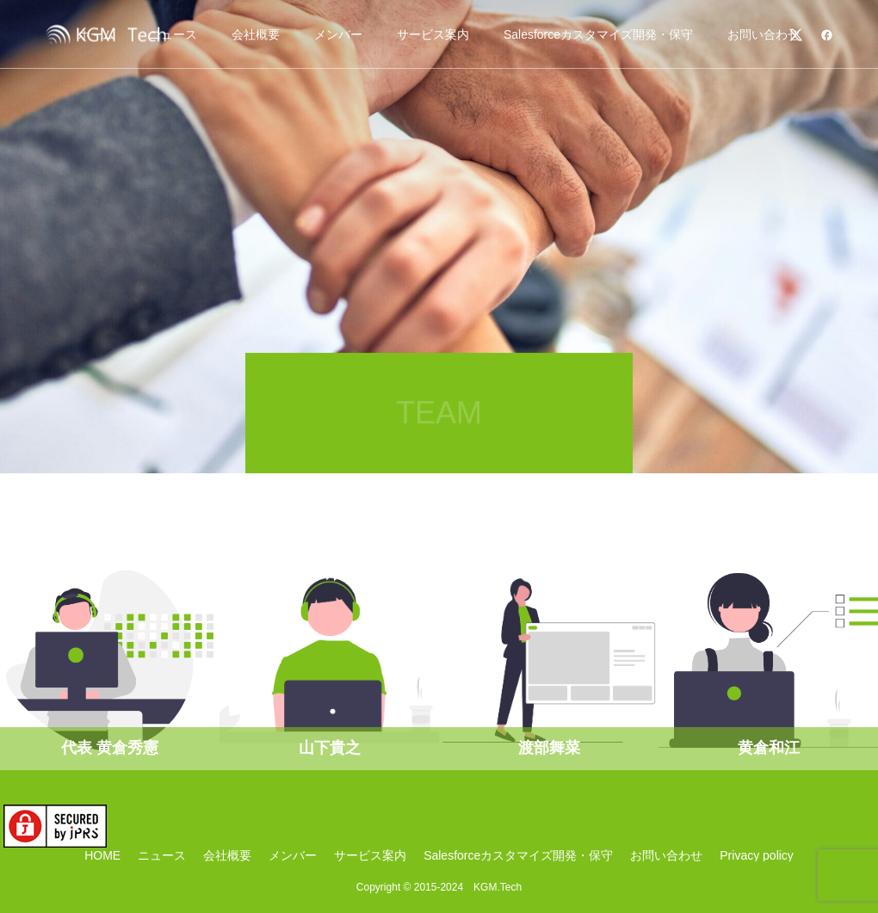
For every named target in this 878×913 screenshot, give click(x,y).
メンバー (338, 34)
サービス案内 (433, 34)
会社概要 (256, 34)
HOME (102, 855)
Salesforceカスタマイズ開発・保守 (598, 34)
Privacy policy (757, 855)
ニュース (162, 855)
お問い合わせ (763, 34)
